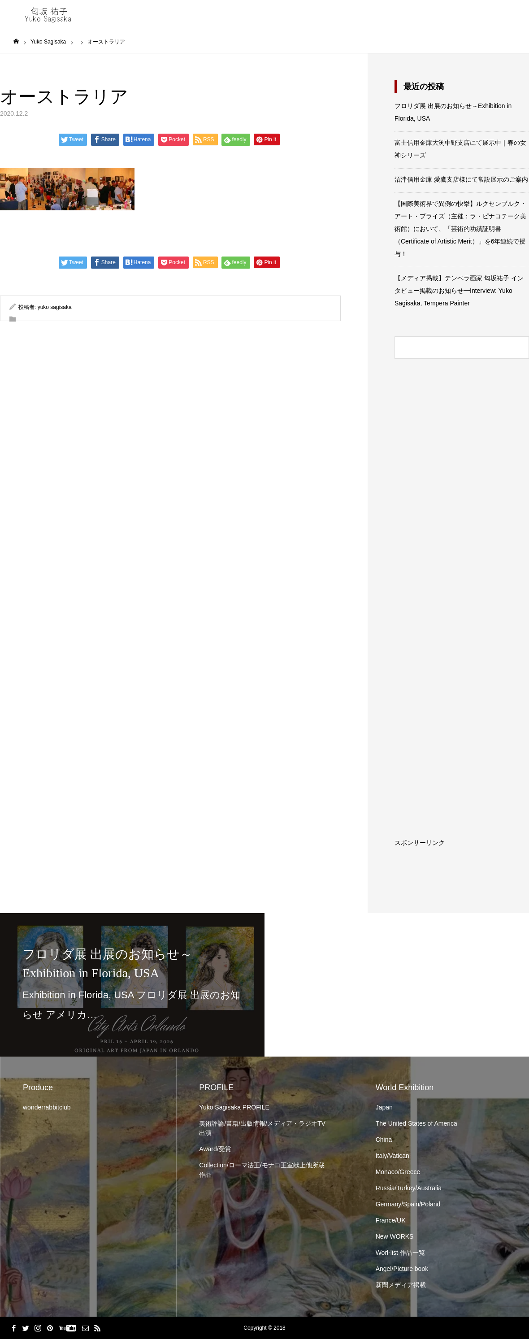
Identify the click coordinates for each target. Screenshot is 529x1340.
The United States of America (416, 1124)
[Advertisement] (485, 711)
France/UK (391, 1221)
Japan (384, 1108)
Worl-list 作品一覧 (400, 1253)
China (384, 1140)
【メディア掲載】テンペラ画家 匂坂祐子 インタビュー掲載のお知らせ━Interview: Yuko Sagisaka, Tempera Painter (459, 291)
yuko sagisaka (55, 308)
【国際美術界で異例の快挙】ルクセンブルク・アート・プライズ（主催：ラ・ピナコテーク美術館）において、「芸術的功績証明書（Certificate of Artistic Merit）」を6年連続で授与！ (460, 229)
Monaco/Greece (398, 1172)
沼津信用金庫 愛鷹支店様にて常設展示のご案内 (461, 180)
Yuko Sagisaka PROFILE (234, 1108)
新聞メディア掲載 (401, 1285)
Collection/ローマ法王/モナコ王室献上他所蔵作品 (261, 1170)
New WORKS (395, 1237)
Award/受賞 (215, 1149)
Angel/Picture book (402, 1269)
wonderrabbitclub (47, 1108)
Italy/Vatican (392, 1156)
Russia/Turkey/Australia (409, 1188)
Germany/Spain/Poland (408, 1205)
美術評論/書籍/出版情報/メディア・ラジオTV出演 (262, 1129)
